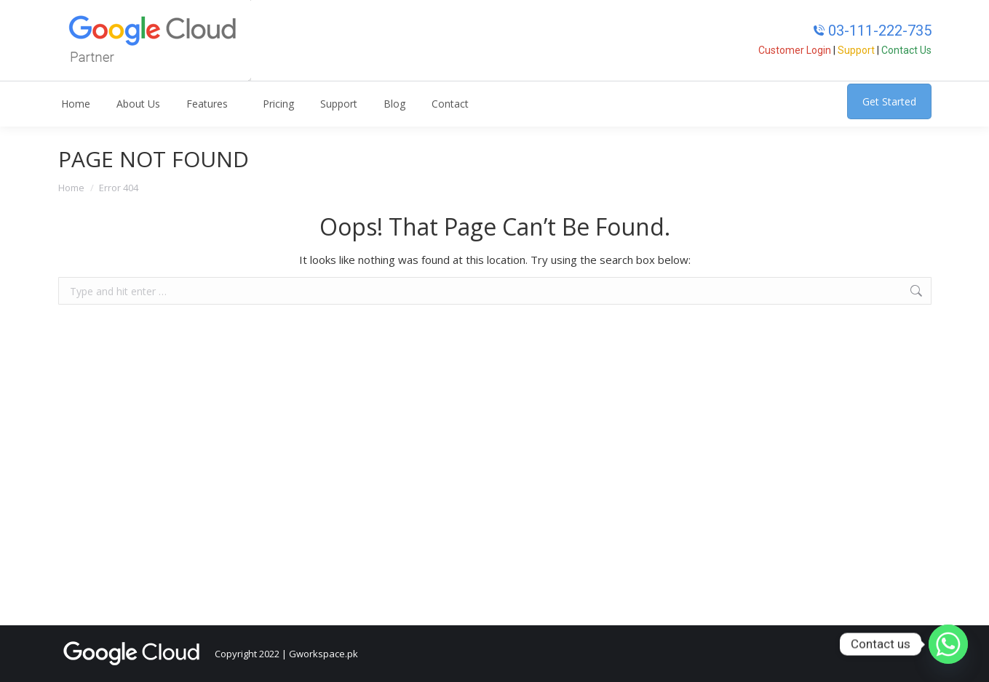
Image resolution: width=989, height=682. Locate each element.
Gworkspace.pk (323, 653)
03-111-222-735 (872, 30)
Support (856, 50)
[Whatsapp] (948, 644)
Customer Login (794, 50)
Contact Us (906, 50)
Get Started (889, 101)
